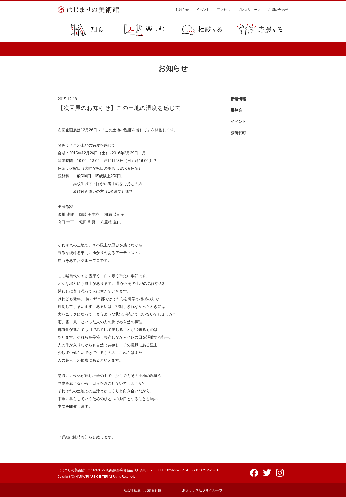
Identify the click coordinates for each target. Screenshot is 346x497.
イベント (203, 9)
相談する (202, 30)
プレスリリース (249, 9)
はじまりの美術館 (88, 9)
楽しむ (144, 30)
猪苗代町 (238, 133)
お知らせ (182, 9)
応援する (259, 30)
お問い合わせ (278, 9)
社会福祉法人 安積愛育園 (142, 490)
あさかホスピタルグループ (202, 490)
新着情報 (238, 99)
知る (86, 30)
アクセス (223, 9)
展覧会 (236, 110)
